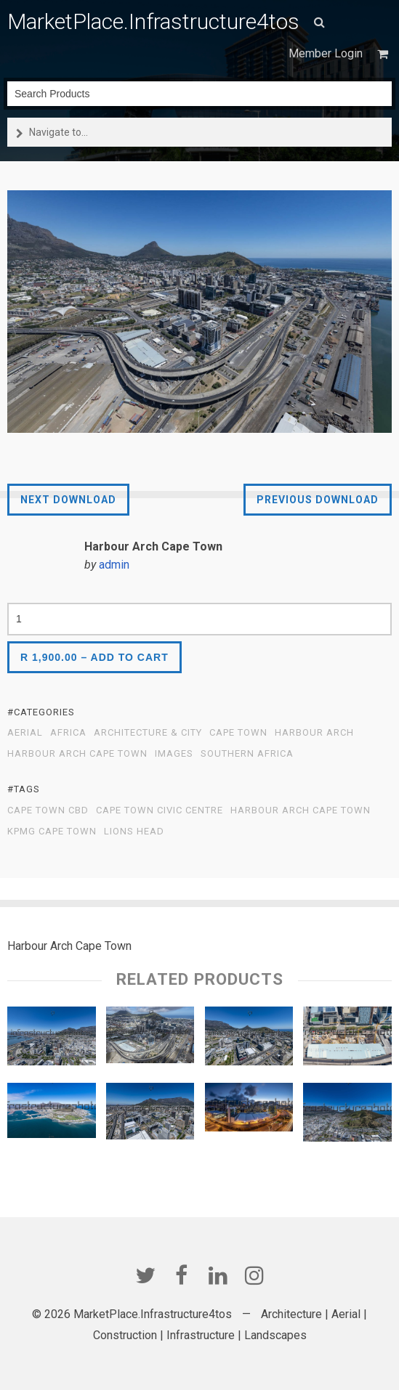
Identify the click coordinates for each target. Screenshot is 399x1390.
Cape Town (238, 733)
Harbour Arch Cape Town (77, 754)
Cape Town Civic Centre (159, 810)
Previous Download (318, 499)
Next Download (68, 499)
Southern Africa (247, 754)
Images (174, 754)
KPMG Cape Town (52, 831)
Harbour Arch (314, 733)
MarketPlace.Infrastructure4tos (153, 21)
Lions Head (134, 831)
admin (114, 565)
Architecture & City (148, 733)
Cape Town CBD (48, 810)
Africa (68, 733)
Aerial (25, 733)
